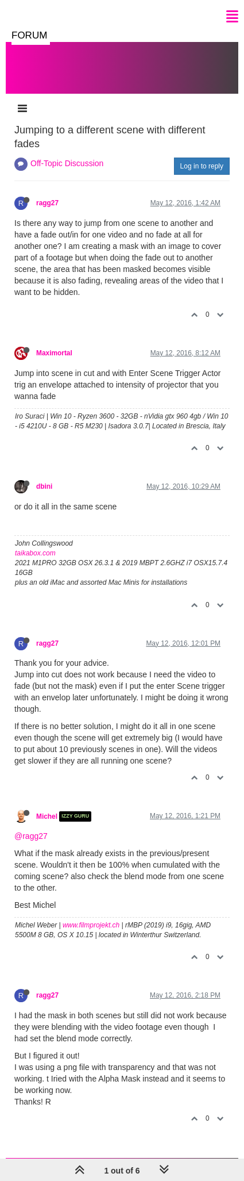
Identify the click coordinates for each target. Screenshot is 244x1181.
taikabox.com (35, 553)
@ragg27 (31, 836)
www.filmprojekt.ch (91, 925)
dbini (44, 486)
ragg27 (47, 203)
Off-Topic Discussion (66, 163)
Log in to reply (201, 166)
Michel (46, 816)
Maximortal (54, 353)
